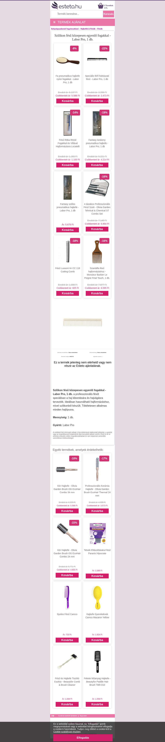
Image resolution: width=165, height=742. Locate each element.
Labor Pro (68, 425)
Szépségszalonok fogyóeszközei (65, 29)
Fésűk (100, 29)
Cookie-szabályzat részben (67, 731)
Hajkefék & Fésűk (88, 29)
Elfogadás (83, 737)
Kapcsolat (83, 716)
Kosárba (67, 101)
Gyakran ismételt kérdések (67, 716)
